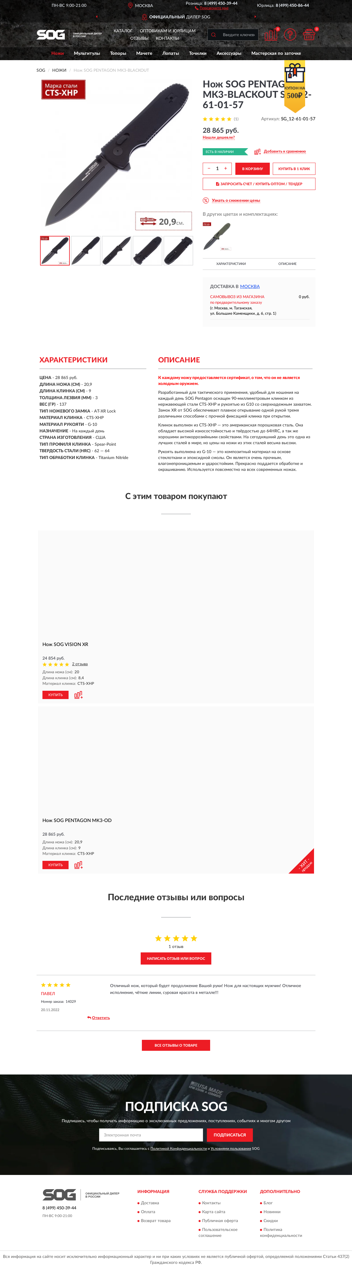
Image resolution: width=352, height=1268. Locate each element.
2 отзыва (80, 664)
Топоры (118, 53)
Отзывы (139, 38)
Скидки (271, 1220)
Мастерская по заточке (276, 53)
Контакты (167, 38)
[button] (212, 7)
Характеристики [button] (231, 264)
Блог (268, 1202)
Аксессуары (229, 53)
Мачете (144, 53)
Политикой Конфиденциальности (178, 1147)
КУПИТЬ (55, 694)
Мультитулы (87, 53)
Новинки (272, 1211)
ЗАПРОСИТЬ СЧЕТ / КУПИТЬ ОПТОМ (259, 184)
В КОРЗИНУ (252, 169)
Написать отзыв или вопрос (176, 958)
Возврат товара (156, 1220)
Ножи (57, 53)
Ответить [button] (98, 1017)
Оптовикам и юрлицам (168, 31)
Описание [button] (287, 264)
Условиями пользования (231, 1147)
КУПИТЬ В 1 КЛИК (294, 169)
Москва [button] (250, 286)
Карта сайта (213, 1211)
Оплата (148, 1211)
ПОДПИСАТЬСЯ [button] (230, 1135)
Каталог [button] (123, 31)
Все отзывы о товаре (176, 1044)
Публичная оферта (220, 1220)
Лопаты (170, 53)
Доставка (150, 1202)
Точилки (198, 53)
